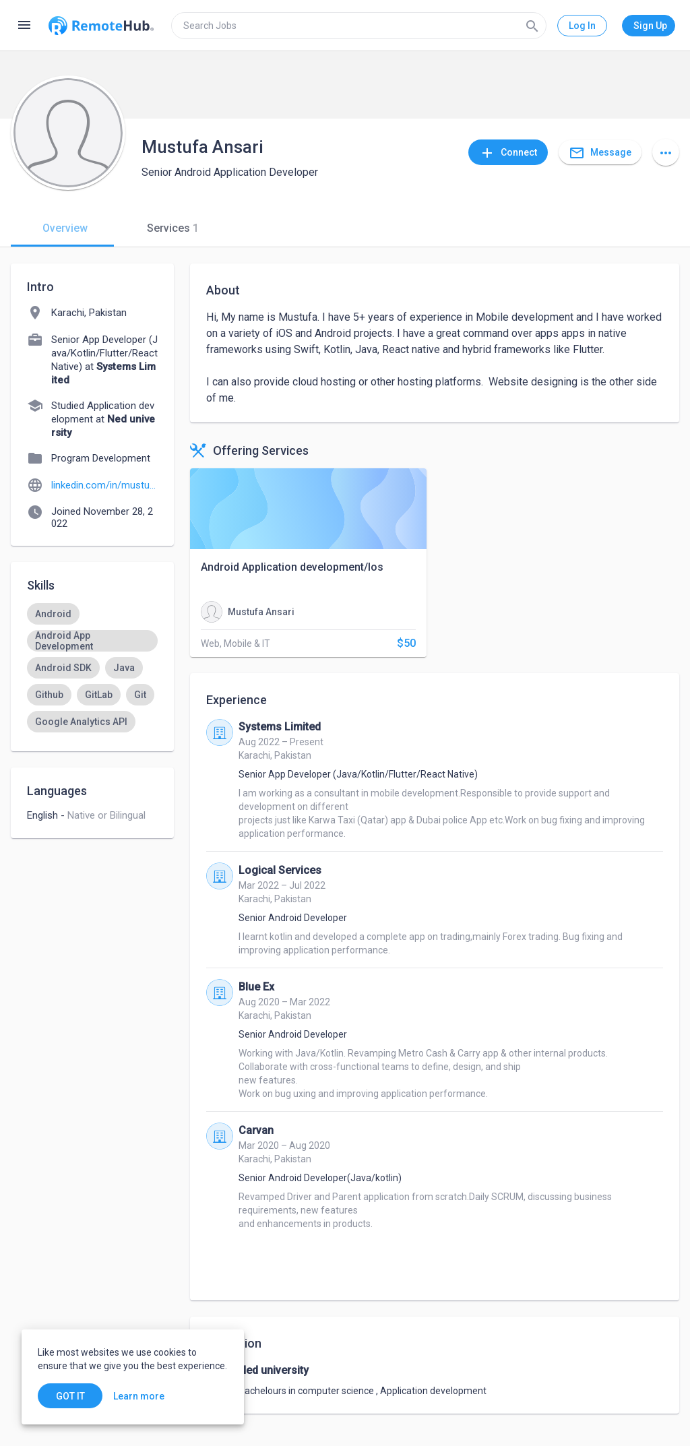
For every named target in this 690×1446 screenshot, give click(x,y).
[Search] (532, 25)
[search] (358, 25)
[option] (53, 614)
